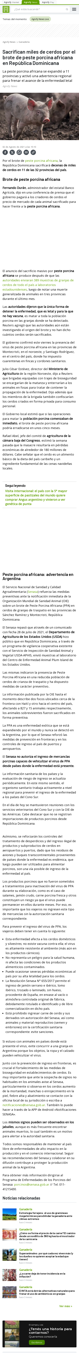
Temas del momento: (15, 19)
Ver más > (65, 1306)
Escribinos (37, 1342)
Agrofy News (9, 42)
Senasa (33, 592)
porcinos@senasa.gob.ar (31, 1184)
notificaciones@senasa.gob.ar (24, 1105)
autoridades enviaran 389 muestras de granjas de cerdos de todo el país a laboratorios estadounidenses (38, 284)
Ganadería (24, 42)
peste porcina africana (41, 161)
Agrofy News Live (40, 19)
